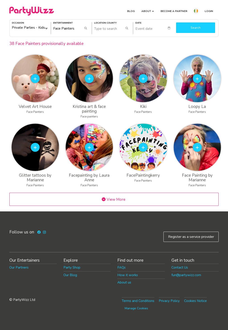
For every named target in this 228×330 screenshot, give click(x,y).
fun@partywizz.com (186, 275)
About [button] (147, 11)
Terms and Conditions (138, 301)
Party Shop (71, 267)
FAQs (121, 267)
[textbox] (154, 28)
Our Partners (18, 267)
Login (209, 11)
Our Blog (70, 275)
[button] (196, 12)
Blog (131, 11)
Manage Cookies (136, 308)
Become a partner (174, 11)
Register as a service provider (191, 236)
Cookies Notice (195, 301)
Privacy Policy (169, 301)
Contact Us (179, 267)
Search (196, 28)
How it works (127, 275)
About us (124, 282)
